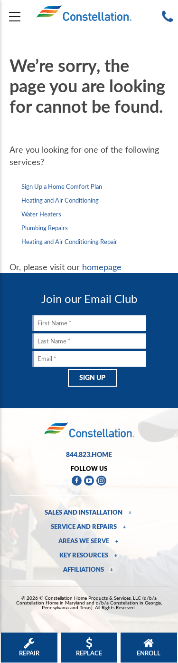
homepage (102, 267)
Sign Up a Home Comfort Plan (61, 186)
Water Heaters (41, 214)
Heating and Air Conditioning (60, 200)
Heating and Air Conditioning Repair (69, 241)
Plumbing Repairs (44, 228)
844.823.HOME (89, 454)
